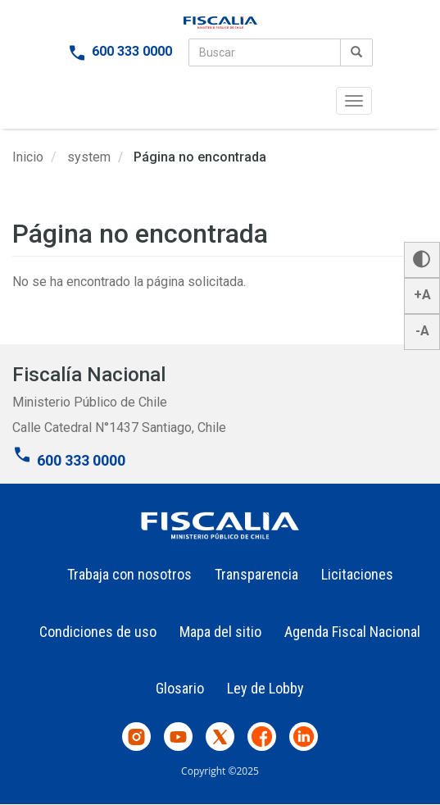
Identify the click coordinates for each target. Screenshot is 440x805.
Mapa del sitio (220, 631)
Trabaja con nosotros (129, 574)
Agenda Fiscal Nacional (352, 631)
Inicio (27, 157)
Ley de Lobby (265, 688)
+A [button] (422, 294)
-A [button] (422, 331)
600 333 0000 (132, 51)
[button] (422, 260)
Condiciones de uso (97, 631)
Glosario (180, 688)
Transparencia (256, 574)
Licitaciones (357, 574)
